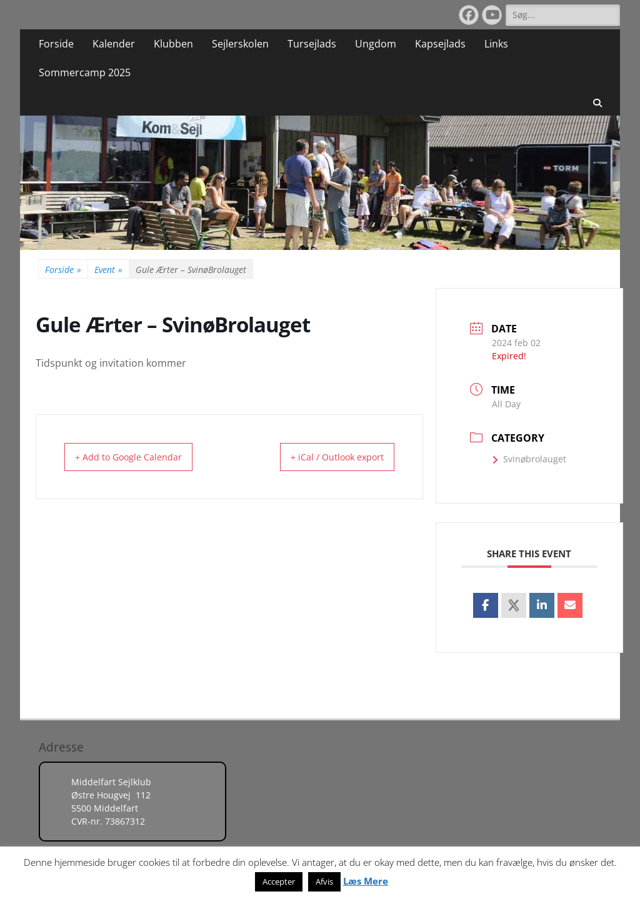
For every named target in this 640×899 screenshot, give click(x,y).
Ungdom (375, 44)
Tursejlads (312, 44)
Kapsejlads (440, 44)
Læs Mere (365, 881)
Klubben (173, 44)
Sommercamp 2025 (85, 72)
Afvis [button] (324, 881)
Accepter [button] (278, 881)
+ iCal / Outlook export (327, 456)
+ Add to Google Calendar (137, 456)
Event (108, 269)
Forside (56, 44)
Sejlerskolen (240, 44)
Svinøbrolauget (529, 459)
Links (496, 44)
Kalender (113, 44)
